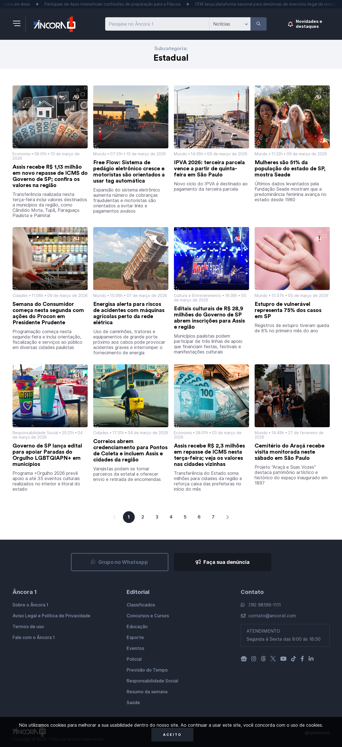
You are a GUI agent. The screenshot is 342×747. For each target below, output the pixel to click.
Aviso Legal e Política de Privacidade (51, 615)
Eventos (135, 648)
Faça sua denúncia (223, 562)
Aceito (172, 735)
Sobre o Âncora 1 (30, 605)
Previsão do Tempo (147, 670)
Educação (137, 626)
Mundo (99, 154)
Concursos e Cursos (148, 615)
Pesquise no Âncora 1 (131, 24)
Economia (21, 154)
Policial (134, 659)
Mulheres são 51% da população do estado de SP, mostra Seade (290, 169)
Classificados (141, 605)
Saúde (133, 702)
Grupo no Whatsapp (119, 562)
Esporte (135, 637)
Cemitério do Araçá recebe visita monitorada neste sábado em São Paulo (289, 452)
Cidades (20, 295)
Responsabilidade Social (35, 433)
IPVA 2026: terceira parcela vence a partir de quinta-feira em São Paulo (209, 169)
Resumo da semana (147, 691)
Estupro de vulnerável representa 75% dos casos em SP (288, 310)
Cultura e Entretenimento (197, 295)
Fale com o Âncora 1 (34, 637)
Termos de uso (28, 626)
